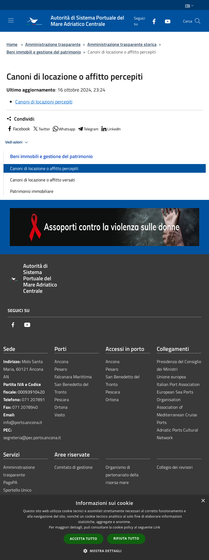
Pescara (61, 399)
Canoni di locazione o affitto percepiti (44, 168)
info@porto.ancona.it (22, 422)
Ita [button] (190, 5)
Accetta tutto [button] (83, 538)
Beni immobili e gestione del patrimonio (44, 52)
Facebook (18, 128)
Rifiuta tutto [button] (126, 538)
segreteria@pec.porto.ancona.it (32, 437)
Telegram (88, 128)
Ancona (61, 361)
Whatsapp (63, 128)
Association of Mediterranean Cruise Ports (177, 415)
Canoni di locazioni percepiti (43, 101)
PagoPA (10, 482)
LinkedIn (111, 128)
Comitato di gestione (73, 467)
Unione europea (171, 376)
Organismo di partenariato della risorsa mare (122, 475)
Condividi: (21, 119)
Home (12, 44)
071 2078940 (25, 407)
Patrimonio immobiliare (31, 191)
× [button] (203, 501)
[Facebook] (151, 20)
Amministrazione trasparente (53, 44)
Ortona (60, 407)
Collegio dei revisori (175, 467)
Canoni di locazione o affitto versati (42, 180)
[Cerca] (197, 21)
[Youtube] (165, 20)
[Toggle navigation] (11, 20)
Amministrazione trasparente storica (121, 44)
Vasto (59, 414)
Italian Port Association (178, 384)
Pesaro (60, 369)
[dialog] (104, 527)
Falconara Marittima (73, 376)
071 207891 (33, 399)
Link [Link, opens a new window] (156, 527)
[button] (104, 550)
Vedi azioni (17, 142)
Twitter (41, 128)
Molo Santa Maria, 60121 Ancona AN (23, 369)
